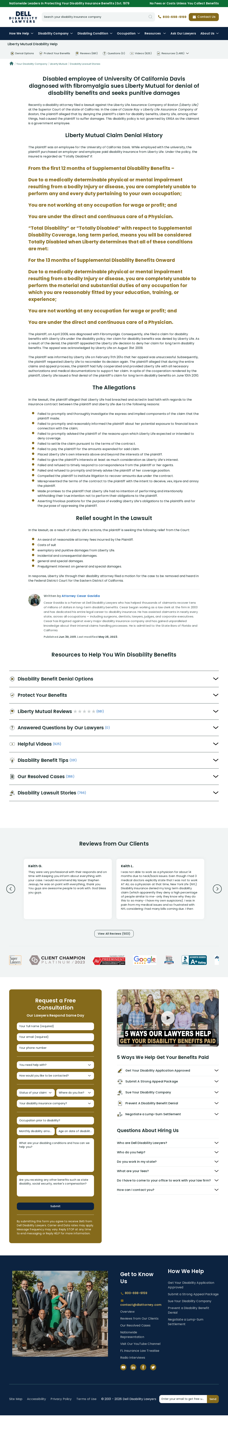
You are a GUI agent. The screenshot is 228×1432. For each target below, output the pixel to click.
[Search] (150, 17)
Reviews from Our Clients (139, 1335)
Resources (155, 33)
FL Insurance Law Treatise (139, 1367)
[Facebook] (143, 1384)
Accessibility (36, 1415)
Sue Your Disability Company (189, 1318)
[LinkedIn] (133, 1384)
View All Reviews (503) (114, 934)
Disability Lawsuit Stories (85, 64)
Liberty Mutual (58, 64)
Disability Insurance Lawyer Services (23, 17)
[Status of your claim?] (36, 1103)
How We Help (21, 33)
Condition (95, 33)
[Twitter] (153, 1384)
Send (212, 1415)
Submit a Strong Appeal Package (193, 1311)
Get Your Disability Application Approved (191, 1301)
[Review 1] (67, 888)
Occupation (128, 33)
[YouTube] (123, 1384)
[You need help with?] (55, 1072)
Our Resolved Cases (135, 1342)
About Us (209, 33)
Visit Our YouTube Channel (140, 1360)
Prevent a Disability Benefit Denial (188, 1326)
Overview (127, 1328)
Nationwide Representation (132, 1351)
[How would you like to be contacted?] (55, 1084)
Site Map (15, 1415)
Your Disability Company (31, 64)
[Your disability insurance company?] (55, 1115)
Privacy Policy (61, 1415)
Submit (55, 1222)
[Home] (11, 64)
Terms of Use (86, 1415)
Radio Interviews (132, 1374)
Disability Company (55, 33)
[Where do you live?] (75, 1103)
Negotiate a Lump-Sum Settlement (185, 1338)
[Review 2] (160, 890)
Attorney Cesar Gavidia (81, 596)
